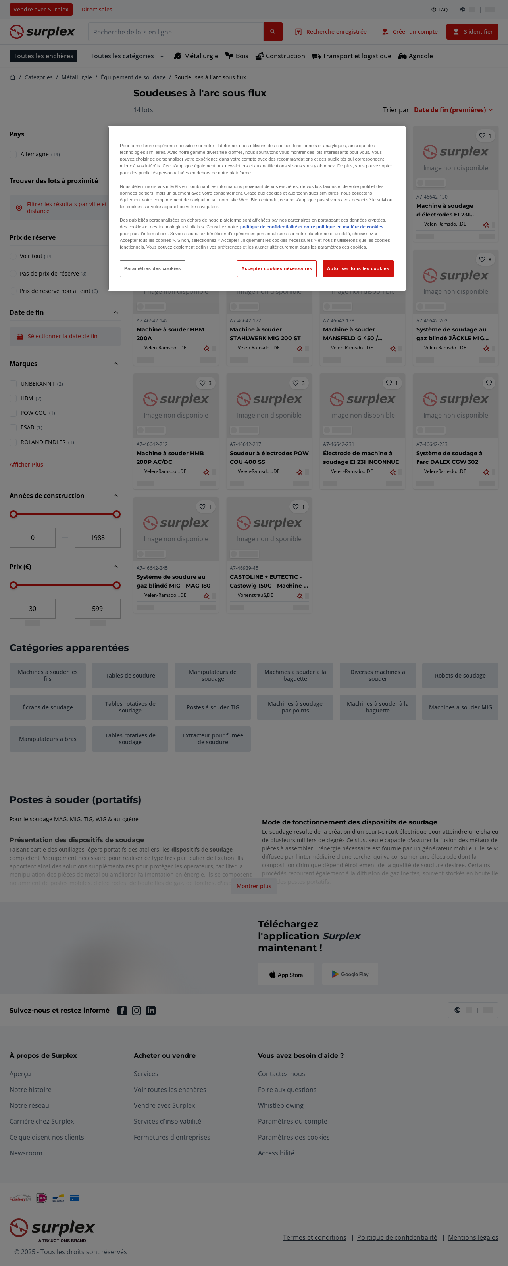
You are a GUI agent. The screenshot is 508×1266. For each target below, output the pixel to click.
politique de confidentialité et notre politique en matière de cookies (312, 226)
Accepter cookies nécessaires (276, 268)
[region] (257, 208)
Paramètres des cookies (152, 268)
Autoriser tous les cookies (358, 268)
